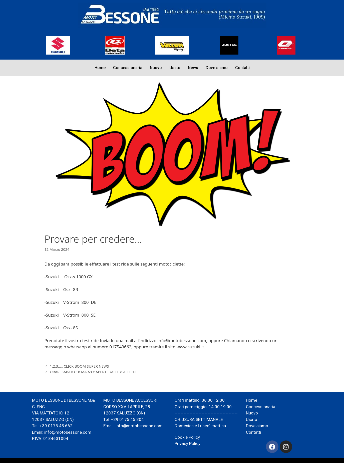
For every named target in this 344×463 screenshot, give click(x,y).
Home (100, 67)
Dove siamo (217, 67)
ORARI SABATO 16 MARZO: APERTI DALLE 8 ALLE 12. (93, 371)
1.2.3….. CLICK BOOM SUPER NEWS (79, 366)
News (193, 67)
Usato (174, 67)
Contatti (242, 67)
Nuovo (156, 67)
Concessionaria (127, 67)
